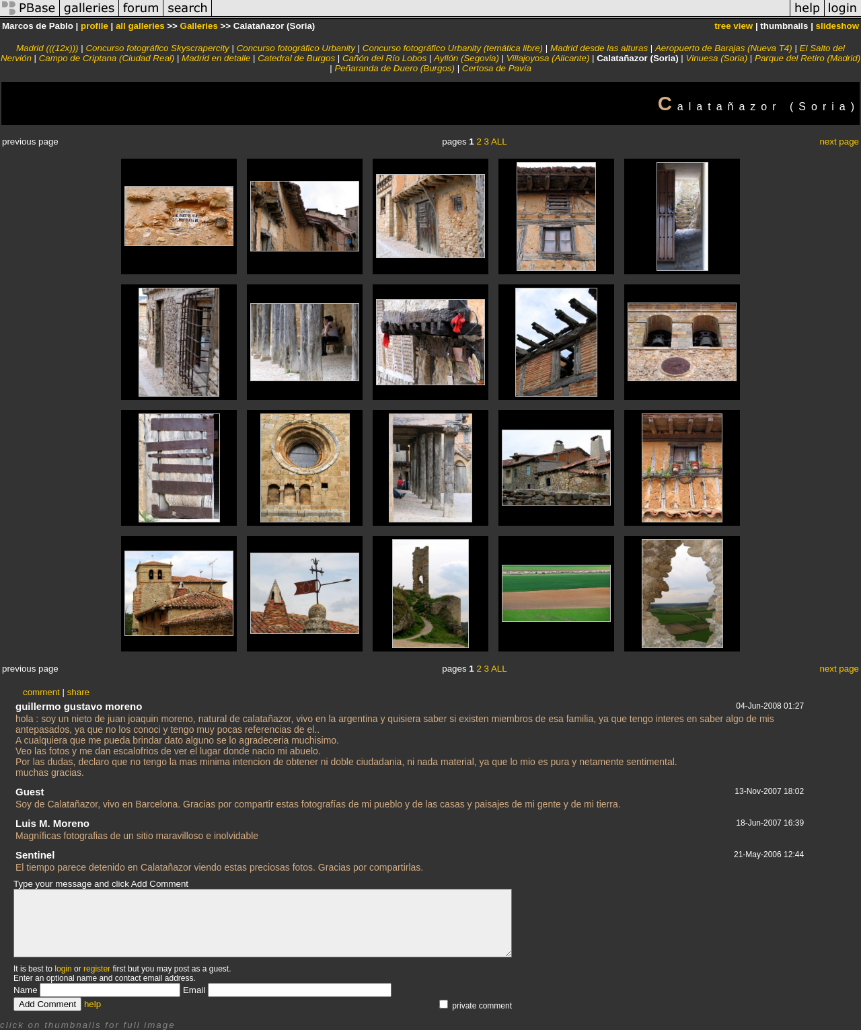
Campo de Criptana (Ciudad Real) (107, 58)
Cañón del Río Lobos (384, 58)
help (92, 1004)
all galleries (140, 26)
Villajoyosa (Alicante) (548, 58)
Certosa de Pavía (496, 68)
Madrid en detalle (216, 58)
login (62, 969)
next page (839, 141)
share (78, 692)
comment (41, 692)
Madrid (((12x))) (47, 48)
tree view (733, 26)
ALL (499, 141)
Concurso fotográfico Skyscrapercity (157, 48)
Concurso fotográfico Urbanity (296, 48)
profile (94, 26)
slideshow (837, 26)
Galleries (199, 26)
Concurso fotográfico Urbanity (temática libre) (453, 48)
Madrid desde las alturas (599, 48)
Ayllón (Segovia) (466, 58)
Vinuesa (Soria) (717, 58)
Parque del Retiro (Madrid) (807, 58)
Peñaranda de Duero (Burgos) (394, 68)
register (96, 969)
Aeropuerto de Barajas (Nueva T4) (723, 48)
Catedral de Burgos (296, 58)
